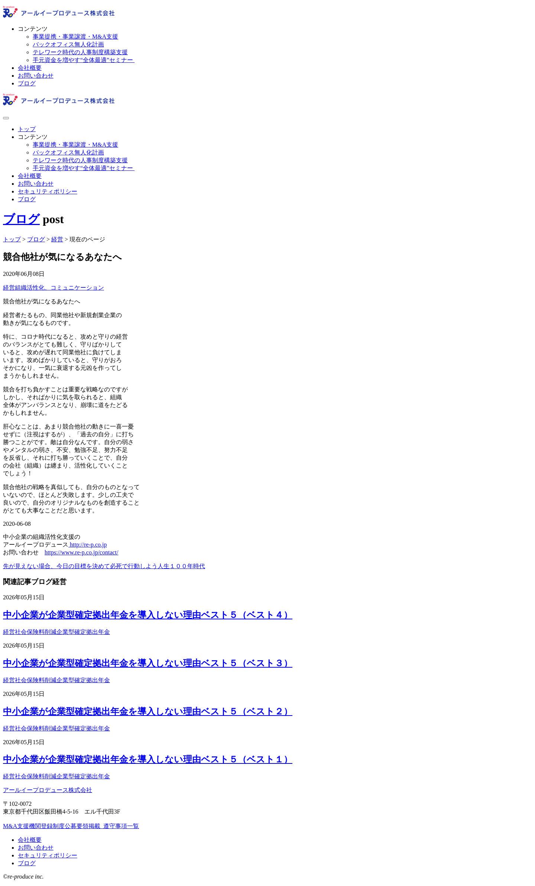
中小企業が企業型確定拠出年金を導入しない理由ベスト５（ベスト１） (147, 759)
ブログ (27, 83)
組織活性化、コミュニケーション (59, 287)
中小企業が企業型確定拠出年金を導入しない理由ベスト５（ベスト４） (147, 615)
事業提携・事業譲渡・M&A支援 (75, 36)
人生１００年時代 (181, 566)
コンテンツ (33, 29)
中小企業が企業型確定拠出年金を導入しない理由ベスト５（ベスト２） (147, 711)
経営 (9, 287)
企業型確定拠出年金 (83, 632)
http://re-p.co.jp (87, 544)
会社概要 (30, 68)
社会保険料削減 (35, 632)
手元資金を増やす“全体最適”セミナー (83, 60)
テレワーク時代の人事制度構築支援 (80, 52)
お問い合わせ (36, 75)
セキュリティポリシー (47, 191)
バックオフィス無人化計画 (68, 44)
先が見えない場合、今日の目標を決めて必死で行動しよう (80, 566)
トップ (27, 129)
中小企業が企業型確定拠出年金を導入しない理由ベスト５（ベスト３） (147, 663)
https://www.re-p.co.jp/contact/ (81, 552)
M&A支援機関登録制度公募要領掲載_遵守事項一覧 (71, 826)
